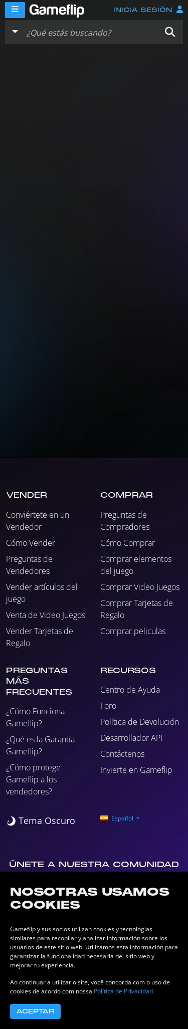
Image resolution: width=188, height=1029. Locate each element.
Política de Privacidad (123, 991)
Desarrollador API (131, 737)
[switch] (40, 820)
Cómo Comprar (127, 542)
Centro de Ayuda (130, 689)
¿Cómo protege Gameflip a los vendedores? (33, 779)
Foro (108, 705)
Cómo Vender (30, 542)
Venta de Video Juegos (45, 615)
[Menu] (15, 10)
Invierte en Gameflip (136, 769)
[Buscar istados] (89, 32)
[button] (170, 32)
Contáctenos (122, 753)
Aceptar (35, 1011)
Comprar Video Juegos (139, 586)
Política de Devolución (139, 721)
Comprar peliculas (132, 631)
